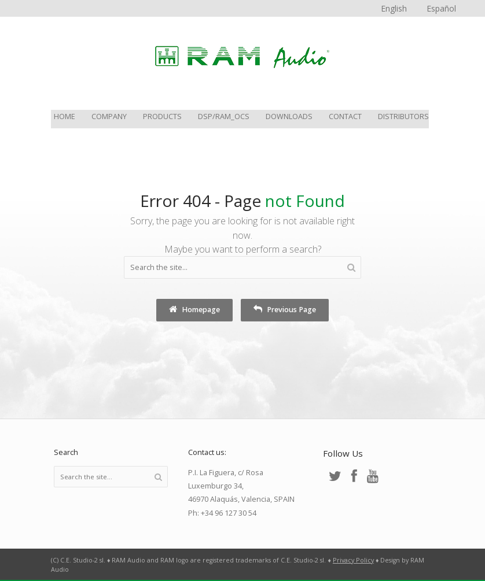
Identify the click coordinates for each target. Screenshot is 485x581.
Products (162, 117)
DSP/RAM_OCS (223, 117)
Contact (345, 117)
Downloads (289, 117)
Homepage (194, 309)
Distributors (403, 117)
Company (109, 117)
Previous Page (284, 309)
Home (64, 117)
